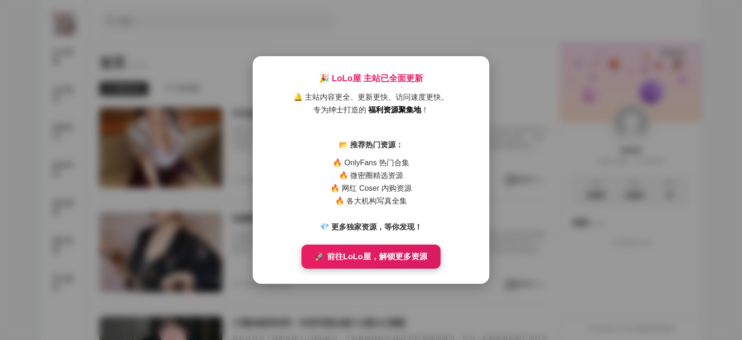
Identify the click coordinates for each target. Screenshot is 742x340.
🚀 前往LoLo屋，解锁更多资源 (371, 256)
